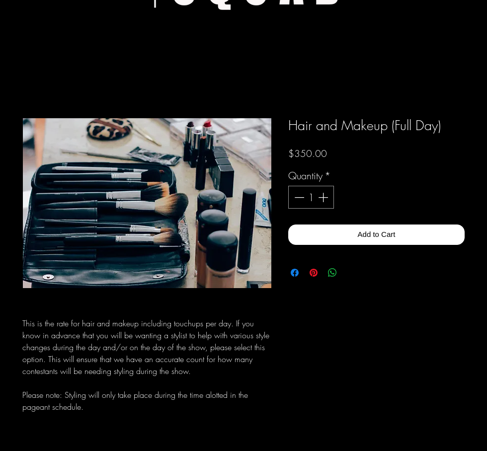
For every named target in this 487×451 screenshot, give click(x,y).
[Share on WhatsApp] (332, 273)
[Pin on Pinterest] (314, 273)
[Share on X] (351, 273)
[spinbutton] (311, 197)
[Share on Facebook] (295, 273)
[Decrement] (298, 197)
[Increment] (324, 197)
